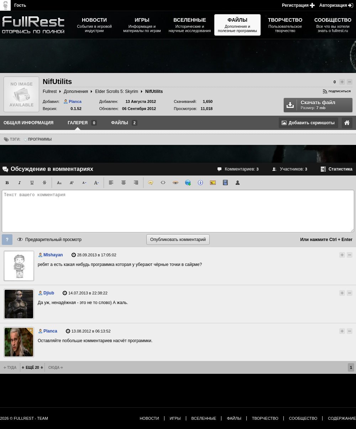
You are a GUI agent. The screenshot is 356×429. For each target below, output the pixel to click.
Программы (40, 139)
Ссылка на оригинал (347, 122)
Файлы (234, 418)
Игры (175, 418)
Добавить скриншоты (312, 122)
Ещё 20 (32, 368)
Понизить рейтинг (349, 82)
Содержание (342, 418)
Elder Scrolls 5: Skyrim (116, 91)
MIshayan (53, 254)
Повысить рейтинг (342, 82)
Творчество (265, 418)
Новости (149, 418)
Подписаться (340, 91)
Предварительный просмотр (53, 239)
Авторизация (333, 5)
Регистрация (295, 5)
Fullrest (50, 91)
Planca (75, 101)
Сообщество (303, 418)
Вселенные (204, 418)
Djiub (48, 293)
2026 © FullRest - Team (24, 418)
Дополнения (76, 91)
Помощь (7, 239)
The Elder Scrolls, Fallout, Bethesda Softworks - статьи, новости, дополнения (35, 25)
